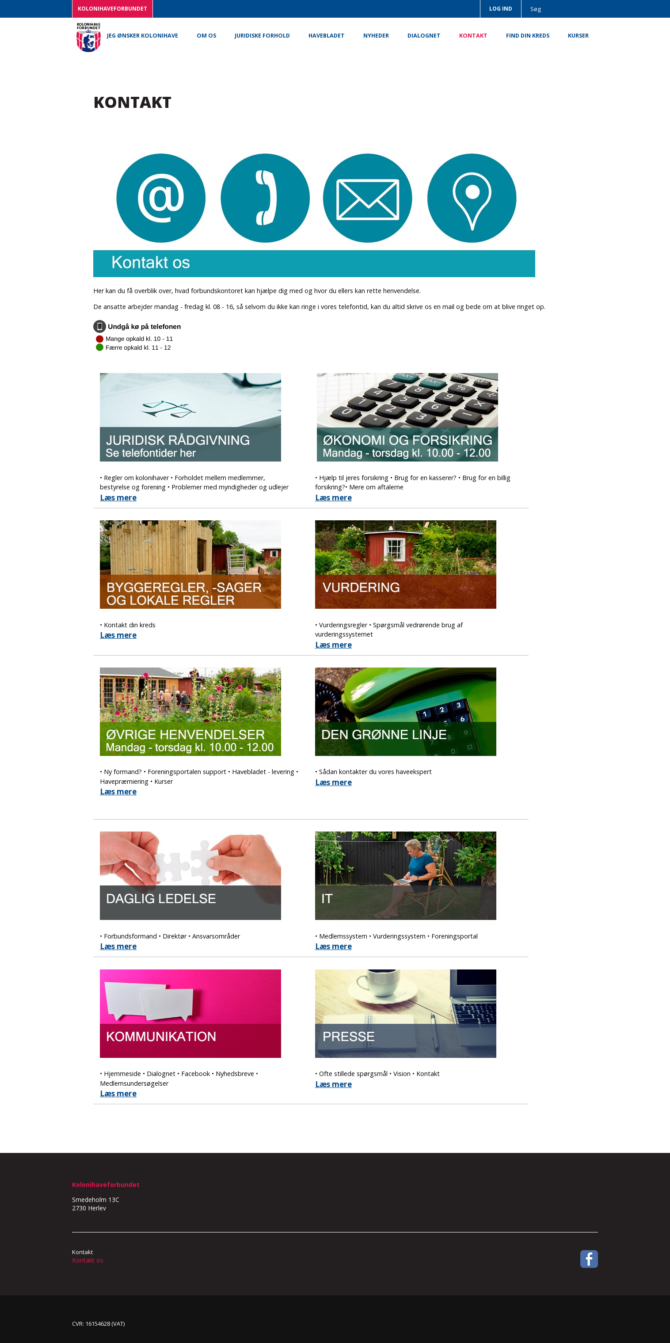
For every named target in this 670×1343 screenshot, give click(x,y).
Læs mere (118, 497)
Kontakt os (87, 1260)
